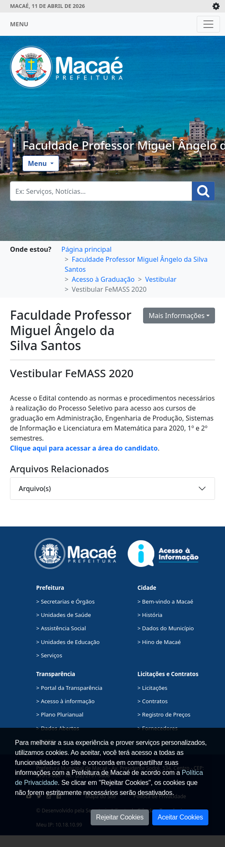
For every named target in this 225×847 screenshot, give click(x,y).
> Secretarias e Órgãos (65, 601)
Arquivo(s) (35, 488)
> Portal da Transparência (69, 688)
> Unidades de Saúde (63, 615)
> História (150, 615)
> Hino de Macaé (159, 642)
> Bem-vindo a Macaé (165, 601)
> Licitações (153, 688)
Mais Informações (176, 315)
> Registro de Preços (164, 714)
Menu (38, 163)
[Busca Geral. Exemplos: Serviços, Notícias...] (101, 191)
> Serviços (49, 655)
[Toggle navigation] (208, 24)
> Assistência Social (61, 628)
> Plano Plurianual (59, 714)
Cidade (147, 587)
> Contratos (153, 701)
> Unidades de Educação (68, 642)
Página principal (86, 249)
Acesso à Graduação (103, 279)
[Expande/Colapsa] (216, 6)
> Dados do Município (166, 628)
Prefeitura (50, 587)
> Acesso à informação (65, 701)
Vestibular (160, 279)
